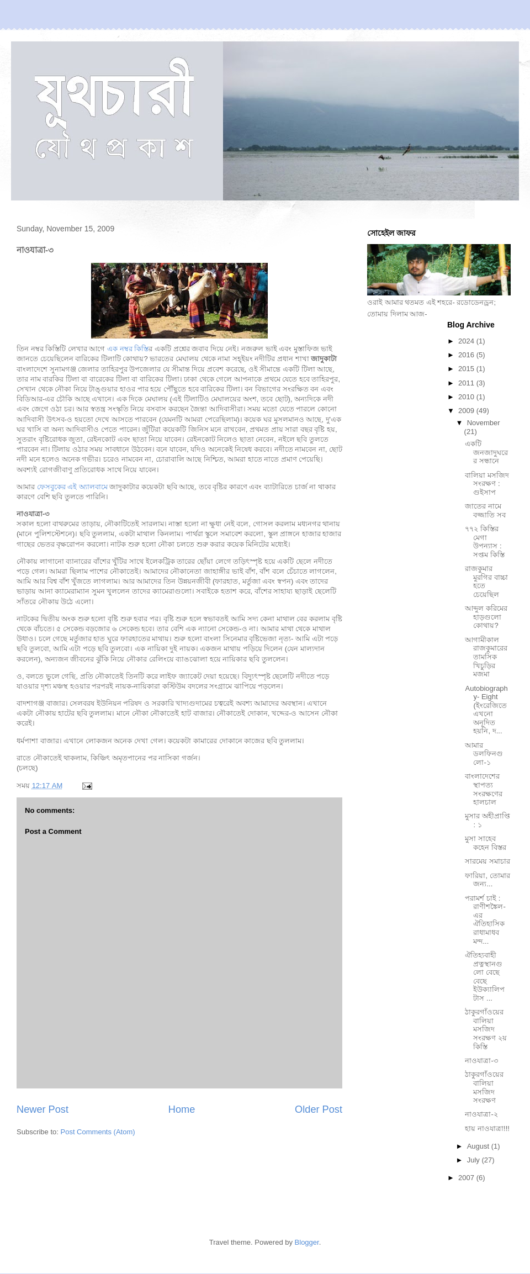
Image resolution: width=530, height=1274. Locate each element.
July (474, 1160)
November (483, 423)
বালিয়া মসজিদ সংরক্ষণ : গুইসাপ (487, 483)
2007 (467, 1177)
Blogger (307, 1242)
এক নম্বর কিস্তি (128, 349)
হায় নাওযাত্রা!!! (487, 1128)
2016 (467, 355)
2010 (467, 397)
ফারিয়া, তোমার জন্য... (487, 880)
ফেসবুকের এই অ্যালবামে (72, 487)
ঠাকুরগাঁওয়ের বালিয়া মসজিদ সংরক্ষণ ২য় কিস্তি (486, 1029)
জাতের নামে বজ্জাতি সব (485, 510)
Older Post (318, 1109)
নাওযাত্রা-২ (481, 1114)
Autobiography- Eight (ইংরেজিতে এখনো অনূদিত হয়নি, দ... (486, 710)
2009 (467, 410)
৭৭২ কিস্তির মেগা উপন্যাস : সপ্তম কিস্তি (485, 542)
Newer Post (42, 1109)
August (479, 1146)
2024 (467, 341)
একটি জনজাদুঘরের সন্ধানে (486, 452)
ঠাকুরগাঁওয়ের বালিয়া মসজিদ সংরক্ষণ (484, 1087)
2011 (467, 383)
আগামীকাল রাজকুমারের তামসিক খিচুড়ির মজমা (486, 657)
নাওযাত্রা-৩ (481, 1060)
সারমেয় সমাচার (487, 861)
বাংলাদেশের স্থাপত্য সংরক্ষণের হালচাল (483, 789)
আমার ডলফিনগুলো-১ (484, 753)
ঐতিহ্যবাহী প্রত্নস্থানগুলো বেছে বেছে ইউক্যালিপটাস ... (485, 976)
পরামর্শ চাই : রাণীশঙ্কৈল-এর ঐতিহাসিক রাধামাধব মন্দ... (485, 919)
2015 (467, 368)
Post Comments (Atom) (98, 1132)
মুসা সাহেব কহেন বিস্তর (485, 843)
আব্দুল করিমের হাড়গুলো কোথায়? (486, 617)
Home (181, 1109)
